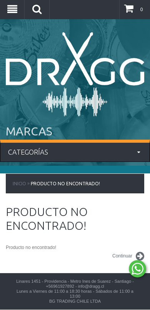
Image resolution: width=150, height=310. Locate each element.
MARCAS (29, 131)
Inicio (19, 183)
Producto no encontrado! (65, 183)
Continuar (128, 256)
